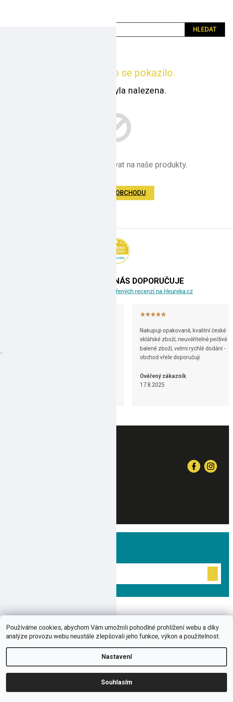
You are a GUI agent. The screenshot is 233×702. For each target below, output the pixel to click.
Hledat (205, 29)
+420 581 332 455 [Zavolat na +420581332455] (60, 466)
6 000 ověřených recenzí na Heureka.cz (141, 291)
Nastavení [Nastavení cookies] (117, 656)
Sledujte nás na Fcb (193, 466)
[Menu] (9, 11)
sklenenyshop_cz (210, 466)
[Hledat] (116, 29)
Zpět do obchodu (117, 193)
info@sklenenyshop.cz (69, 504)
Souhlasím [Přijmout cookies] (116, 682)
